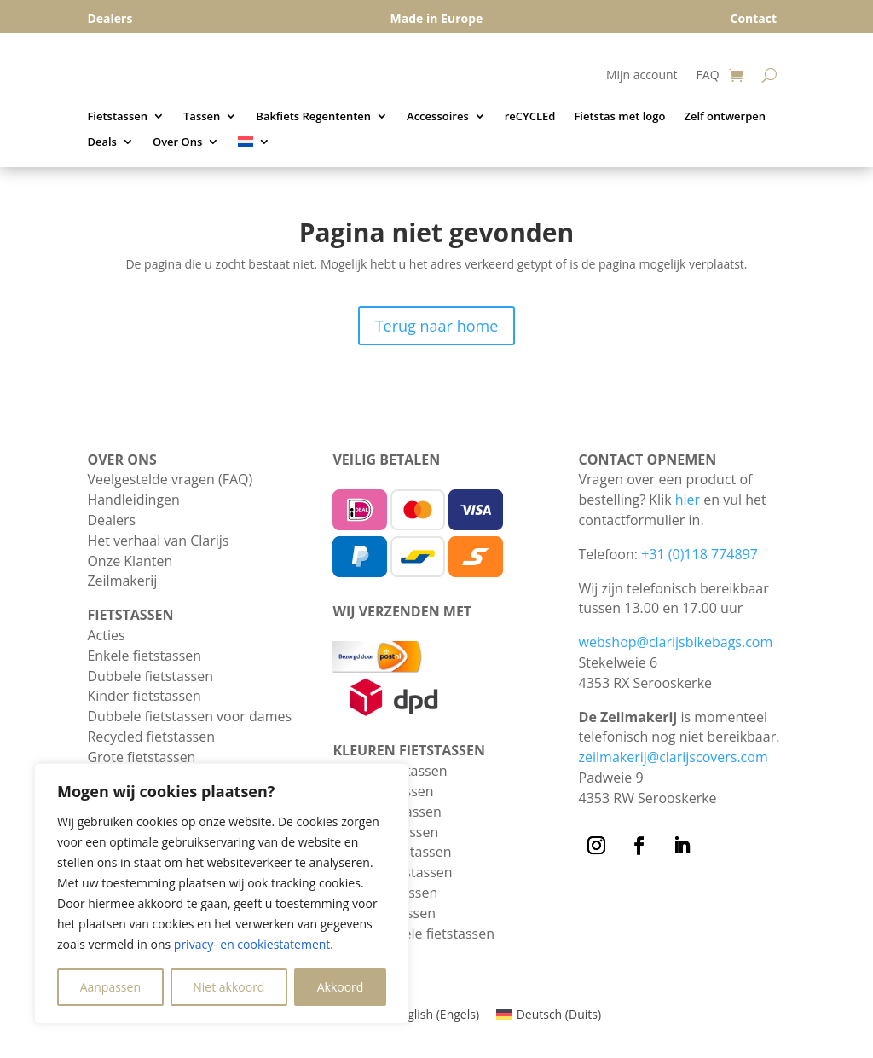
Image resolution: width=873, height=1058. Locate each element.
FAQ (708, 76)
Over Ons (177, 142)
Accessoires (438, 117)
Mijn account (642, 76)
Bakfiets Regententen (313, 117)
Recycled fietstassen (151, 736)
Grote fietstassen (141, 757)
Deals (102, 142)
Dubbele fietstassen (150, 676)
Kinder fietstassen (144, 695)
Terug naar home (437, 325)
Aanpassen (110, 987)
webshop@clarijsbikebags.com (676, 642)
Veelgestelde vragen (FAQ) (169, 479)
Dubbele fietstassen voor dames (189, 716)
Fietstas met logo (619, 117)
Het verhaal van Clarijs (157, 540)
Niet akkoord (228, 987)
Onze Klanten (129, 561)
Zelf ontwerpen (725, 117)
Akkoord (340, 987)
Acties (105, 635)
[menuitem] (254, 145)
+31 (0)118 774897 (699, 554)
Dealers (111, 520)
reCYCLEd (530, 117)
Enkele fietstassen (144, 655)
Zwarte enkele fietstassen (413, 933)
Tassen (201, 117)
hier (687, 499)
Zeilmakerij (122, 580)
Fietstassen (117, 117)
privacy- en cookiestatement (252, 944)
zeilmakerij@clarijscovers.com (673, 757)
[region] (221, 893)
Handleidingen (133, 499)
